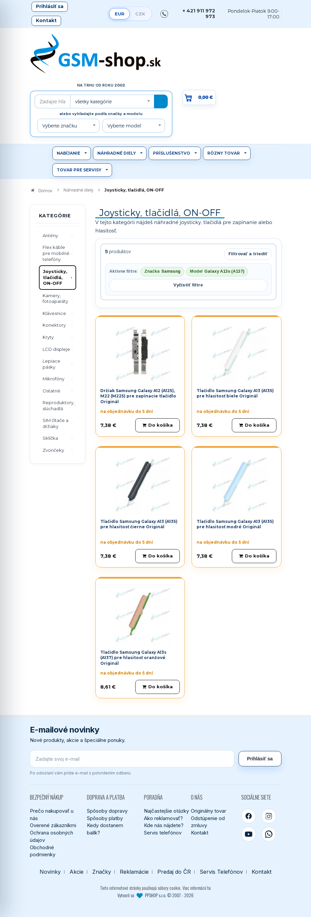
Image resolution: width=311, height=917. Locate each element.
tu (209, 887)
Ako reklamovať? (163, 818)
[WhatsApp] (268, 834)
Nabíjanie (68, 153)
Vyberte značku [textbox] (59, 125)
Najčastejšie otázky (166, 811)
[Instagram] (268, 816)
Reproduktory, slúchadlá (58, 405)
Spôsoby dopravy (107, 811)
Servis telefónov (163, 832)
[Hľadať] (161, 101)
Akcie (76, 872)
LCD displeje (56, 349)
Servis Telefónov (221, 872)
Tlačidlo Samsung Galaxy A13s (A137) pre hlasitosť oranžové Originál (133, 658)
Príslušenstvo (171, 153)
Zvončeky (53, 450)
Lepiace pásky (51, 364)
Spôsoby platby (105, 818)
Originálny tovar (208, 811)
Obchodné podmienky (42, 851)
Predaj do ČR (174, 872)
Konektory (54, 325)
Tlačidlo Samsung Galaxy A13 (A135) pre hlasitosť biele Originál (235, 393)
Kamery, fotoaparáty (55, 298)
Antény (50, 235)
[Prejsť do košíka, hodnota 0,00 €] (199, 97)
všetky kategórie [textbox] (93, 101)
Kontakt (46, 20)
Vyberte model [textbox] (124, 125)
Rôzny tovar (223, 153)
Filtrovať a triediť (247, 253)
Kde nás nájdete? (164, 825)
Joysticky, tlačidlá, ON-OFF (55, 277)
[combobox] (112, 101)
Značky (101, 872)
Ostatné (51, 390)
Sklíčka (50, 438)
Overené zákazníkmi (53, 825)
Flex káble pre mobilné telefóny (56, 253)
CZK (140, 13)
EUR (119, 13)
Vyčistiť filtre (188, 284)
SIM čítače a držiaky (55, 423)
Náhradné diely (116, 153)
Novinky (50, 872)
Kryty (48, 337)
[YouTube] (248, 834)
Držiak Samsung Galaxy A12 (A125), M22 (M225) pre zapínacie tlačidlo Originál (138, 396)
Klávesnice (54, 313)
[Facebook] (248, 816)
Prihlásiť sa (49, 6)
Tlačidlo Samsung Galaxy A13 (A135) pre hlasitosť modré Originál (235, 524)
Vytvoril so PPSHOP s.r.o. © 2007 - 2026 (155, 895)
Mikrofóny (53, 378)
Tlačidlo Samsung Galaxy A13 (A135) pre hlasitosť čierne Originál (138, 524)
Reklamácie (134, 872)
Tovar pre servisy (79, 169)
